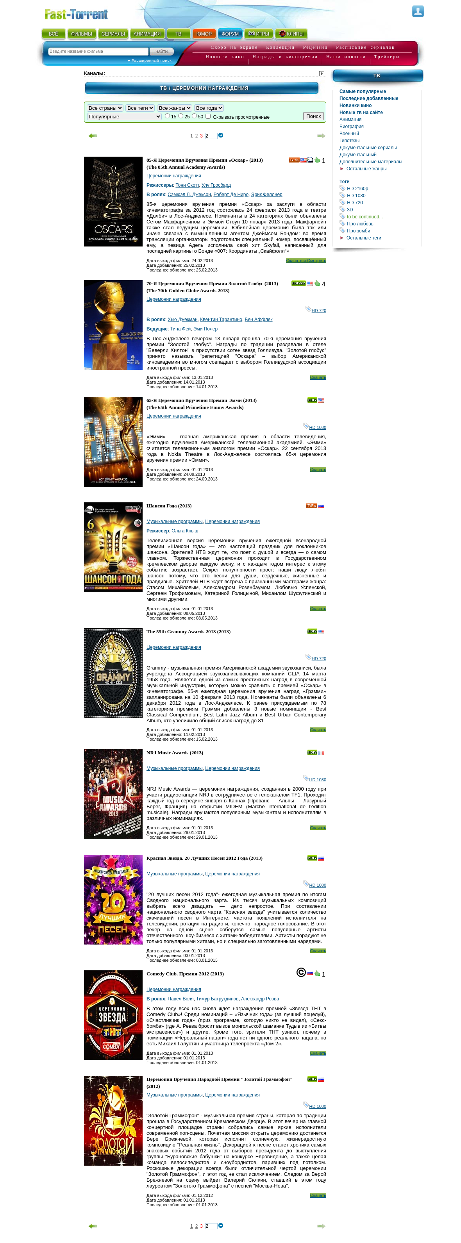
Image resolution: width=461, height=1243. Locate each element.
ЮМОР (204, 34)
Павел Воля (180, 999)
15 (173, 117)
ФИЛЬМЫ (81, 34)
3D (380, 210)
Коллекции (280, 47)
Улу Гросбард (216, 185)
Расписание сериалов (365, 47)
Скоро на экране (234, 47)
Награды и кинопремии (285, 56)
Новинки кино (355, 105)
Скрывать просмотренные (241, 117)
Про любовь (380, 224)
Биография (351, 126)
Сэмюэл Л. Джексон (189, 194)
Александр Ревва (260, 999)
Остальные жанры (367, 168)
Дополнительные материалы (370, 161)
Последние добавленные (368, 98)
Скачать (318, 377)
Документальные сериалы (368, 147)
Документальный (358, 154)
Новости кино (224, 56)
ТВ (178, 34)
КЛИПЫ (291, 33)
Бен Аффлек (259, 319)
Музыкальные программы (175, 521)
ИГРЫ (258, 33)
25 (186, 117)
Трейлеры (387, 56)
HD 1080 (380, 195)
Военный (349, 133)
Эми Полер (205, 329)
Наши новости (346, 56)
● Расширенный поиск (150, 60)
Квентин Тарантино (221, 319)
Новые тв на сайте (361, 112)
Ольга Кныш (185, 531)
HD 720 (380, 202)
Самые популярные (362, 91)
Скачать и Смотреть (306, 260)
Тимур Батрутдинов (217, 999)
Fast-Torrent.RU (84, 12)
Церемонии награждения (174, 176)
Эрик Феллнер (266, 194)
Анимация (350, 119)
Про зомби (380, 231)
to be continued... (380, 217)
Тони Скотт (187, 185)
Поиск (313, 116)
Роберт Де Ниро (230, 194)
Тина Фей (180, 329)
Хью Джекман (182, 319)
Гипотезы (349, 140)
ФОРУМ (230, 34)
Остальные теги (364, 238)
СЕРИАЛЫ (113, 34)
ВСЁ (53, 34)
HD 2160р (380, 188)
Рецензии (315, 47)
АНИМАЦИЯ (147, 34)
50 (200, 117)
